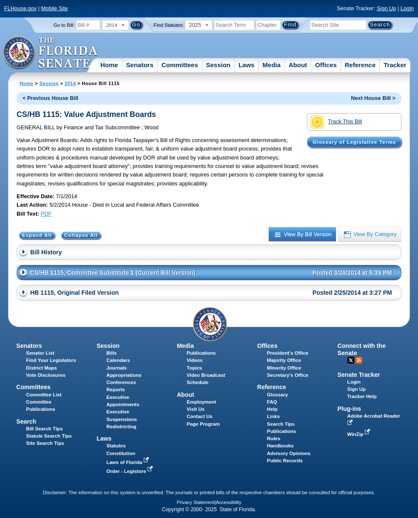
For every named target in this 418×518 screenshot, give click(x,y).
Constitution (120, 453)
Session (218, 64)
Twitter (350, 360)
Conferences (121, 382)
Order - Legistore (130, 471)
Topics (194, 367)
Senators (140, 64)
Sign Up (386, 8)
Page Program (203, 424)
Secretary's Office (287, 375)
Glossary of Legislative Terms (354, 142)
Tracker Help (362, 396)
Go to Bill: (64, 25)
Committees (180, 64)
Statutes (115, 445)
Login (407, 8)
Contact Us (200, 416)
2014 (70, 83)
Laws (247, 64)
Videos (195, 360)
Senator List (40, 353)
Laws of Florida (128, 462)
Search (26, 421)
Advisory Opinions (288, 453)
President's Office (287, 353)
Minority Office (284, 367)
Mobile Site (54, 8)
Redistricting (121, 426)
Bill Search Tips (44, 428)
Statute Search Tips (48, 435)
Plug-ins (349, 408)
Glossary (277, 394)
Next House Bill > (373, 98)
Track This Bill (336, 122)
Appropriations (124, 375)
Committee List (43, 394)
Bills (111, 353)
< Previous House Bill (50, 98)
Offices (326, 64)
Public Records (285, 460)
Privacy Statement (196, 502)
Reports (115, 389)
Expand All (37, 235)
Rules (273, 438)
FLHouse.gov (20, 8)
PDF (46, 214)
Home (109, 64)
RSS (358, 360)
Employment (201, 401)
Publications (201, 353)
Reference (360, 64)
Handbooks (280, 445)
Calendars (118, 360)
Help (272, 409)
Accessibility (229, 502)
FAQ (272, 401)
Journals (116, 367)
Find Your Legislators (51, 360)
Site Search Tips (45, 443)
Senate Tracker (359, 374)
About (298, 64)
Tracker (395, 64)
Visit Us (196, 409)
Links (273, 416)
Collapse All (81, 235)
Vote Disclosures (45, 375)
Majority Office (284, 360)
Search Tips (281, 424)
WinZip (359, 434)
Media (271, 64)
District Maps (41, 367)
